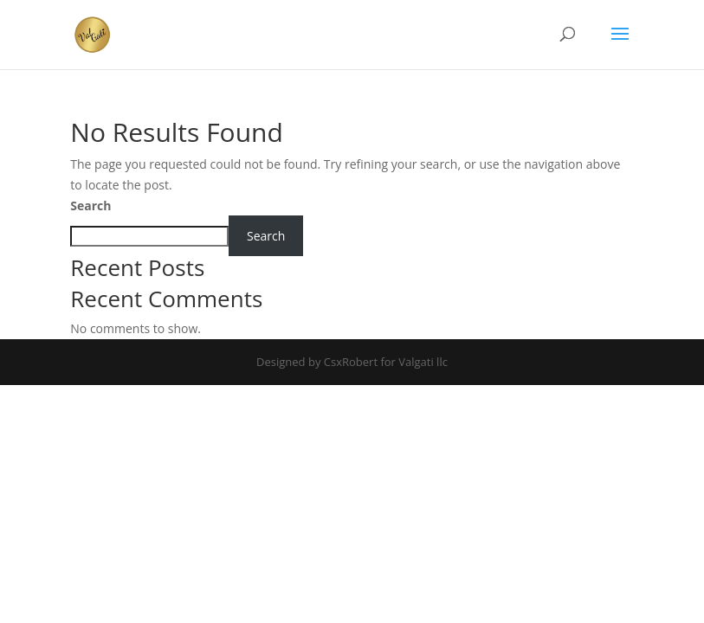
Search (90, 205)
